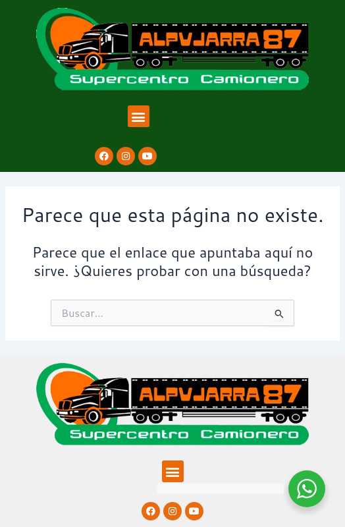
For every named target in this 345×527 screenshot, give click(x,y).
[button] (138, 116)
